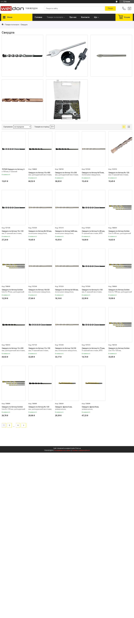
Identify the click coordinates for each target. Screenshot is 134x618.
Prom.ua (78, 448)
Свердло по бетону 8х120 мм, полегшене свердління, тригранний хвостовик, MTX (40, 233)
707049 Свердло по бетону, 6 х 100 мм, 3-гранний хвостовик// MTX (13, 171)
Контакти (85, 17)
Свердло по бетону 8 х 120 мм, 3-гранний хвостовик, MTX (118, 175)
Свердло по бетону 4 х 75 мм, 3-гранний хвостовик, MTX (93, 349)
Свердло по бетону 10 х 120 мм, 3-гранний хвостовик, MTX (12, 233)
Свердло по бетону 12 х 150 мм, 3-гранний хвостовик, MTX (39, 350)
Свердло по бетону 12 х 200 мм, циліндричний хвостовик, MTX (13, 350)
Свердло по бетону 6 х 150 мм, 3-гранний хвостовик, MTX (92, 292)
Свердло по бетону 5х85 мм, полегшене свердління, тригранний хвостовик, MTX (66, 233)
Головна (38, 17)
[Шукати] (110, 8)
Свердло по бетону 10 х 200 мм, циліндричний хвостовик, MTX (66, 175)
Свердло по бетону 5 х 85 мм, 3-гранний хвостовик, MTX (93, 232)
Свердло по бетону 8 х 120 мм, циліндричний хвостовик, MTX (40, 409)
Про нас (72, 17)
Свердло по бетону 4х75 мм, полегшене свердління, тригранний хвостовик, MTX (93, 175)
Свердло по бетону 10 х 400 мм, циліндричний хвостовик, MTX (40, 175)
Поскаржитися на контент (62, 450)
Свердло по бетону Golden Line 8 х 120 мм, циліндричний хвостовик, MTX (13, 409)
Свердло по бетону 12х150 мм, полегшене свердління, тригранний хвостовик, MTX (66, 350)
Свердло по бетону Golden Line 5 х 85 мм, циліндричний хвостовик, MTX (119, 233)
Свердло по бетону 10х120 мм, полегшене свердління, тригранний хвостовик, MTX (39, 292)
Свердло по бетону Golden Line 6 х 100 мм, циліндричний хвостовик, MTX (120, 292)
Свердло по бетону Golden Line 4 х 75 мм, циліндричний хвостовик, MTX (13, 292)
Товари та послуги (55, 17)
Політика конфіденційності (81, 450)
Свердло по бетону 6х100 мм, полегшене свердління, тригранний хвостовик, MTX (66, 292)
